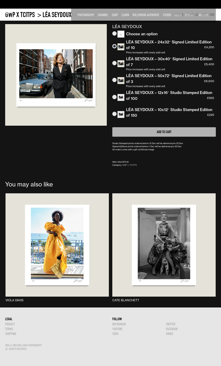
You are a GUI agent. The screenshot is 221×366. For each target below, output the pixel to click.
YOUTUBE (117, 329)
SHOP (119, 4)
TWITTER (170, 324)
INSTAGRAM (119, 324)
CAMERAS (192, 14)
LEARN (130, 4)
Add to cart (164, 131)
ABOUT (183, 4)
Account (208, 4)
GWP (9, 4)
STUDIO (171, 4)
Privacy (10, 324)
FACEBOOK (172, 329)
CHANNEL (107, 4)
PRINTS (179, 14)
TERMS (9, 329)
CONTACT (195, 4)
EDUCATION (208, 14)
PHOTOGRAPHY (90, 4)
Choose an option (142, 34)
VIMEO (169, 333)
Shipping (10, 333)
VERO (115, 333)
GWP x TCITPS (20, 15)
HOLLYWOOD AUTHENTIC (150, 4)
